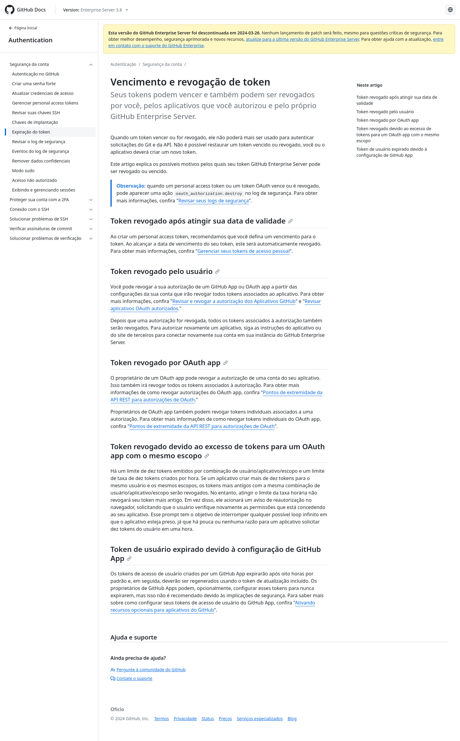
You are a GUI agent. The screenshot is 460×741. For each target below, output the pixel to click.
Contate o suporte (131, 678)
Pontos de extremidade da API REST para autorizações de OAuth (202, 426)
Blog (292, 718)
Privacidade (185, 718)
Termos (161, 718)
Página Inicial (22, 28)
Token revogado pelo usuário (165, 271)
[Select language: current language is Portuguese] (450, 9)
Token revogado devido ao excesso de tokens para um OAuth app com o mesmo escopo (217, 450)
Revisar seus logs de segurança (213, 200)
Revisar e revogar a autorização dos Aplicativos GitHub (233, 301)
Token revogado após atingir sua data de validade (201, 221)
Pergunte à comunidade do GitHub (148, 669)
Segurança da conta (162, 64)
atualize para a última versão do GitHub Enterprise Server (302, 39)
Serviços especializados (260, 718)
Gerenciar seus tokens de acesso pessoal (243, 251)
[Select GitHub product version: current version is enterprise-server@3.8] (95, 9)
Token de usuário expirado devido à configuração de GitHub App (215, 553)
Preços (225, 718)
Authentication (30, 40)
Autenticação (123, 64)
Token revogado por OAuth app (169, 362)
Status (208, 718)
